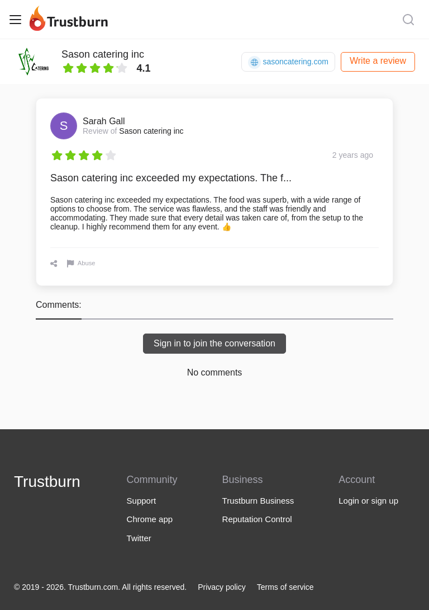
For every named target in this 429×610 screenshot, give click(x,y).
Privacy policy (222, 587)
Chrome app (150, 519)
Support (141, 500)
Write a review (378, 60)
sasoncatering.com (288, 62)
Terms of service (285, 587)
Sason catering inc (102, 54)
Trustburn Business (258, 500)
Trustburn (47, 481)
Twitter (139, 538)
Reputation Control (257, 519)
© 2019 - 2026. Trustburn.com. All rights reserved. (100, 587)
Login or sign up (368, 500)
